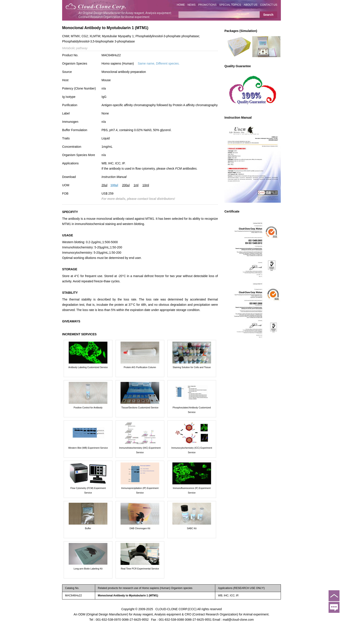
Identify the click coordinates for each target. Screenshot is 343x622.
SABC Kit (191, 528)
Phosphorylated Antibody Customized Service (192, 409)
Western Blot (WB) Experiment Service (88, 447)
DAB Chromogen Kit (140, 528)
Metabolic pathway (75, 48)
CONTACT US (268, 4)
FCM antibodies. (186, 168)
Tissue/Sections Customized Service (139, 407)
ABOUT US (250, 4)
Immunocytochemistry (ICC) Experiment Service (191, 450)
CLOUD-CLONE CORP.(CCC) (175, 609)
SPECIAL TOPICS (230, 4)
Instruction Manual (114, 177)
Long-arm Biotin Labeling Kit (88, 568)
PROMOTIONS (207, 4)
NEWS (191, 4)
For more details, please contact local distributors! (138, 198)
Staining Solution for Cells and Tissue (192, 367)
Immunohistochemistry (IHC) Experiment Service (140, 450)
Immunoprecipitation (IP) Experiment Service (139, 490)
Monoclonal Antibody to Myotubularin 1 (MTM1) (128, 595)
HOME (181, 4)
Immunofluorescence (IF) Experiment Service (192, 490)
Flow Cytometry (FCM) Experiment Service (88, 490)
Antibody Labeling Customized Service (88, 367)
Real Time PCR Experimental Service (140, 568)
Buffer (88, 528)
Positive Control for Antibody (88, 407)
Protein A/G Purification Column (140, 367)
